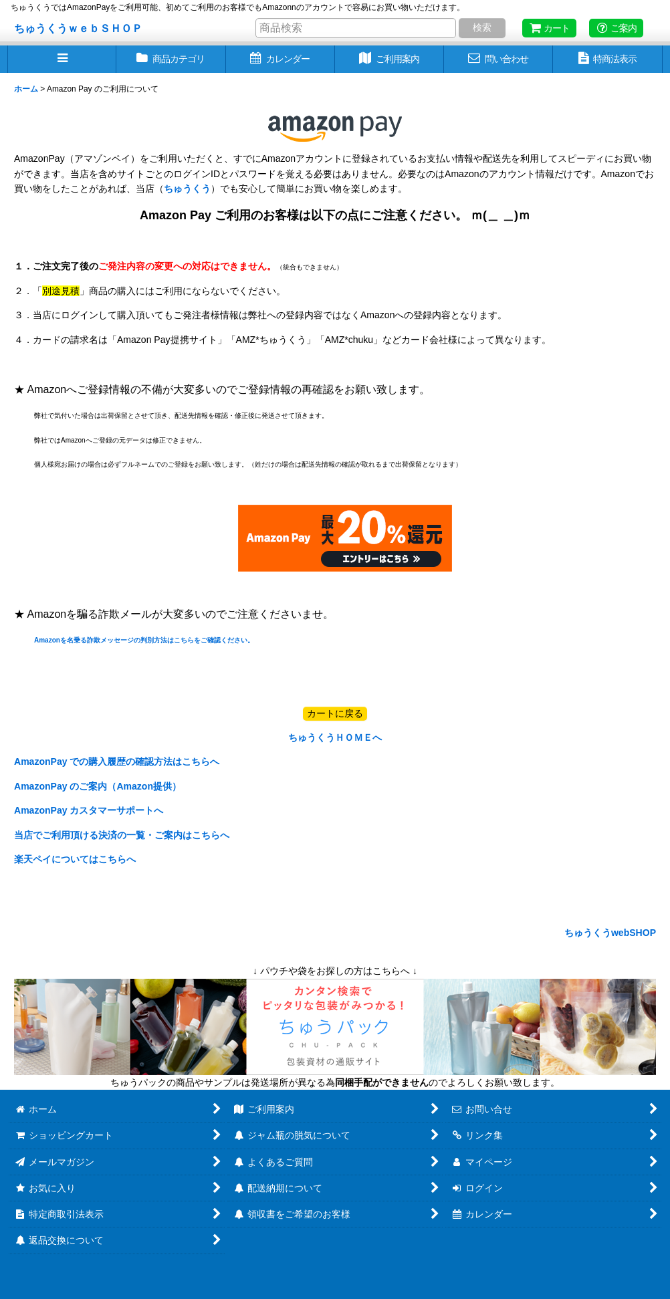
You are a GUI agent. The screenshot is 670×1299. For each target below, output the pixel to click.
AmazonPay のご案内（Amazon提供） (97, 786)
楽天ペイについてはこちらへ (75, 859)
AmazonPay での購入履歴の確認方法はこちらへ (116, 761)
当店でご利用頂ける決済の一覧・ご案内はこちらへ (121, 835)
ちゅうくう (187, 188)
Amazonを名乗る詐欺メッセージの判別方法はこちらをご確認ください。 (144, 640)
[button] (61, 59)
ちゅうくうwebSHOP (609, 932)
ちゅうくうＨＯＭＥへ (335, 737)
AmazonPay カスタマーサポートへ (88, 810)
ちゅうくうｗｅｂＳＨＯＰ (78, 28)
